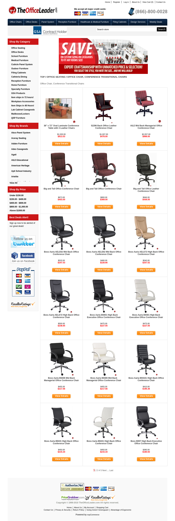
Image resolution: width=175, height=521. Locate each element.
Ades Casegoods (19, 149)
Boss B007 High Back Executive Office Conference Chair (146, 442)
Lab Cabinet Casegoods (23, 110)
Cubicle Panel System (22, 64)
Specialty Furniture (20, 89)
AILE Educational (19, 160)
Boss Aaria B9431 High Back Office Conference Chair (61, 442)
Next (104, 470)
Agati (13, 154)
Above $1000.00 (17, 210)
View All (13, 183)
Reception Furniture (67, 22)
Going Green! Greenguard (97, 510)
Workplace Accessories (22, 101)
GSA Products (18, 93)
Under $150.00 (16, 195)
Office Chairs (16, 22)
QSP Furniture (18, 118)
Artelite (14, 176)
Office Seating (18, 48)
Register (116, 2)
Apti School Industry (21, 171)
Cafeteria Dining (19, 77)
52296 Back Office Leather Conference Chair (104, 126)
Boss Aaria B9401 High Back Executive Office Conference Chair (104, 316)
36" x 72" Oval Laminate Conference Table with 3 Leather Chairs (61, 126)
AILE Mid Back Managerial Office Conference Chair (146, 126)
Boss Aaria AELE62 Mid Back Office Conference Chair (61, 253)
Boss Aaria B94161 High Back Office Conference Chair (146, 379)
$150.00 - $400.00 (18, 199)
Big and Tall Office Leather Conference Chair (146, 190)
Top (42, 77)
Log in (126, 2)
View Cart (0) (147, 2)
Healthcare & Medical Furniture (94, 22)
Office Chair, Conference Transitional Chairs (97, 77)
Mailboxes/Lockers (20, 114)
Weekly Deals (156, 22)
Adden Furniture (19, 143)
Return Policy (78, 510)
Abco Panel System (20, 132)
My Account (89, 507)
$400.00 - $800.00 (18, 203)
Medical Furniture (19, 60)
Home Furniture (18, 85)
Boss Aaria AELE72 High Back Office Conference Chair (146, 253)
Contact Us (160, 2)
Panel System (48, 22)
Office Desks (31, 22)
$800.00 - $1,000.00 (19, 207)
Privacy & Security (63, 510)
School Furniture (19, 56)
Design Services (138, 22)
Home (107, 2)
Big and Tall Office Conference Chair (61, 189)
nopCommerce (93, 515)
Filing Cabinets (119, 22)
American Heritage (20, 165)
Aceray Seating (18, 138)
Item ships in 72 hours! (22, 97)
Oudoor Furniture (19, 68)
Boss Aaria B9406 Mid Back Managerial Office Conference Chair (61, 379)
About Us (136, 2)
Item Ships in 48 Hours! (22, 105)
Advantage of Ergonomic (121, 510)
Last (111, 470)
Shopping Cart (102, 507)
